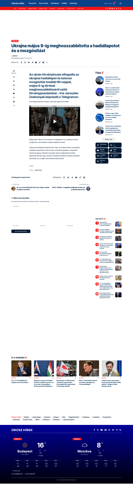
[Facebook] (106, 8)
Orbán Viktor (80, 8)
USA (63, 417)
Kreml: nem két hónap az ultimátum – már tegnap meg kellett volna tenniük (106, 246)
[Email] (36, 62)
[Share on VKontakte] (28, 62)
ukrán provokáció (68, 419)
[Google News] (112, 8)
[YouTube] (110, 8)
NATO (37, 419)
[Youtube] (102, 150)
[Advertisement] (66, 25)
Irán (15, 8)
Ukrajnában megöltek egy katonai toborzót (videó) (105, 238)
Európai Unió (61, 8)
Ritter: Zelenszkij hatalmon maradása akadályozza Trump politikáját (88, 382)
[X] (108, 8)
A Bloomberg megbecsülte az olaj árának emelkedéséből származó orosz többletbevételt (106, 269)
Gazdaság (86, 417)
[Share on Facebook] (21, 62)
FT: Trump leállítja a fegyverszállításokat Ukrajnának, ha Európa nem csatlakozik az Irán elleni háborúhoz (106, 286)
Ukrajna (15, 41)
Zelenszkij (16, 419)
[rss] (102, 161)
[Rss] (121, 8)
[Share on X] (25, 62)
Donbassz (46, 419)
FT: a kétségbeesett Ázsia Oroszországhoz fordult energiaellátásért (106, 260)
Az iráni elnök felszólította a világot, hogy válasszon (105, 253)
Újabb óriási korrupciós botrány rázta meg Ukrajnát (106, 277)
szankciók (52, 8)
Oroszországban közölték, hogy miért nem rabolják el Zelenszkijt (106, 231)
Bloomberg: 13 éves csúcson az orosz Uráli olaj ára (112, 79)
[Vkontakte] (116, 8)
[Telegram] (119, 8)
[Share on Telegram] (32, 62)
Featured (47, 417)
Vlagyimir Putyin (32, 8)
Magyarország (43, 8)
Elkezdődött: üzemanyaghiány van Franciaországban (105, 224)
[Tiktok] (115, 150)
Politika (13, 378)
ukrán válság (22, 8)
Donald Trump (70, 8)
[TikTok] (114, 8)
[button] (117, 3)
